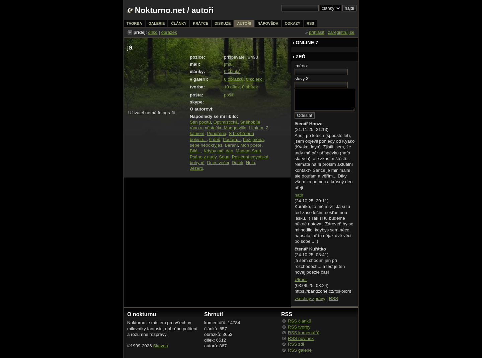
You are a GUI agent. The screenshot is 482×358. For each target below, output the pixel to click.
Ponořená (216, 133)
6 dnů (214, 139)
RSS (333, 298)
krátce (200, 23)
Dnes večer (218, 162)
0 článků (232, 71)
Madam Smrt (248, 150)
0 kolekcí (255, 79)
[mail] (229, 64)
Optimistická (225, 122)
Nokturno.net (160, 10)
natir (299, 195)
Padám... (232, 139)
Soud (224, 156)
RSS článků (299, 321)
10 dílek (232, 86)
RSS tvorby (299, 327)
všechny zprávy (310, 298)
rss (310, 23)
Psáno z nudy (203, 156)
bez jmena (253, 139)
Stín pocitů (200, 122)
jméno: (301, 65)
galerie (156, 23)
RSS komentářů (303, 332)
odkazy (292, 23)
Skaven (160, 345)
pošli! (229, 94)
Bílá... (195, 150)
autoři (244, 23)
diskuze (223, 23)
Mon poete (250, 145)
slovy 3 (301, 78)
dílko (152, 32)
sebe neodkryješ (206, 145)
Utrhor (301, 279)
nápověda (267, 23)
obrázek (169, 32)
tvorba (134, 23)
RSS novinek (301, 338)
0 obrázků (234, 79)
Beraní (231, 145)
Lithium (256, 127)
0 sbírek (250, 86)
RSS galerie (300, 350)
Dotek (237, 162)
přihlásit (316, 32)
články (178, 23)
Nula (250, 162)
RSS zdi (296, 344)
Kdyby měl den (218, 150)
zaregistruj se (341, 32)
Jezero (196, 168)
